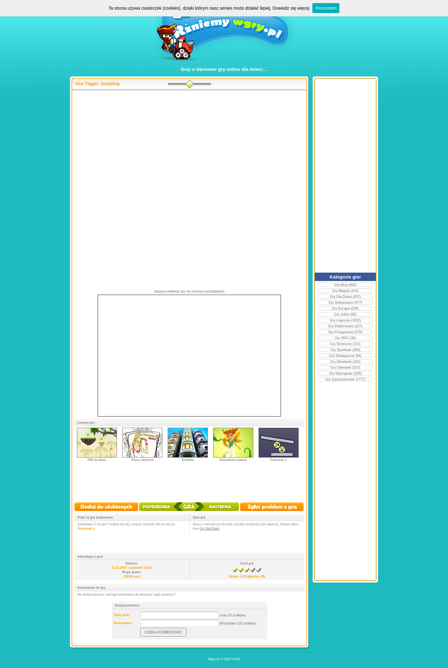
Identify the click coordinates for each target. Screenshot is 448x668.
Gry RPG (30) (345, 338)
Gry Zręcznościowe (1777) (345, 379)
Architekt (188, 460)
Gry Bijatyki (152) (345, 291)
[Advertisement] (189, 140)
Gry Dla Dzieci (209, 528)
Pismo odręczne (142, 460)
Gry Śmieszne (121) (345, 344)
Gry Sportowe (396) (345, 350)
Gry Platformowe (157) (345, 326)
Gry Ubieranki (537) (345, 367)
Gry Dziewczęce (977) (345, 302)
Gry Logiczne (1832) (345, 320)
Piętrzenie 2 (278, 460)
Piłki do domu (96, 460)
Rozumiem (325, 8)
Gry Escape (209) (345, 308)
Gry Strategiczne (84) (345, 355)
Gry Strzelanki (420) (345, 361)
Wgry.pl (213, 659)
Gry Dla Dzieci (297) (345, 296)
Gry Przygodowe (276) (345, 332)
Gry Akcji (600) (345, 285)
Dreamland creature (233, 460)
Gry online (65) (345, 314)
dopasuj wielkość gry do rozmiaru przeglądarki (189, 291)
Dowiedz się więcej (291, 8)
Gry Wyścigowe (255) (345, 373)
